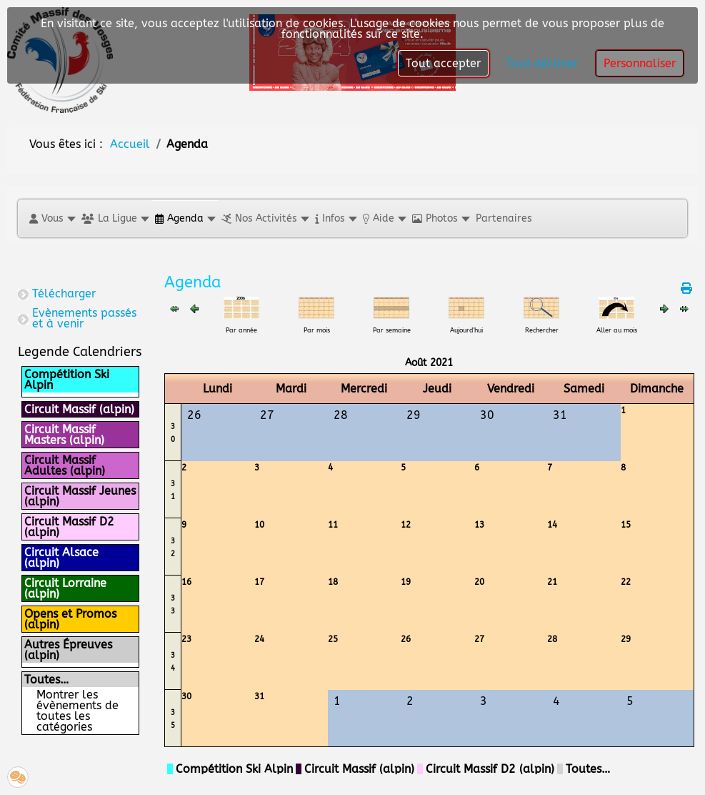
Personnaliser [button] (640, 63)
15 (626, 525)
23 (186, 639)
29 (626, 639)
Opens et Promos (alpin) (70, 619)
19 (406, 582)
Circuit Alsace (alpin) (61, 557)
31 (259, 696)
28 (552, 639)
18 (333, 582)
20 (479, 582)
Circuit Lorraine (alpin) (65, 588)
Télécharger (64, 293)
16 (186, 582)
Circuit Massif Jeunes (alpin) (80, 496)
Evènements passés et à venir (84, 318)
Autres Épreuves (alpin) (68, 650)
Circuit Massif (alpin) (79, 409)
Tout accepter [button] (443, 63)
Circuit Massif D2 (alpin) (69, 527)
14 (552, 525)
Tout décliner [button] (542, 63)
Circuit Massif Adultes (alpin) (64, 465)
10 (259, 525)
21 (552, 582)
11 (333, 525)
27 (479, 639)
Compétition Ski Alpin (66, 379)
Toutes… (46, 679)
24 (259, 639)
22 (626, 582)
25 (333, 639)
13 (479, 525)
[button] (52, 218)
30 (186, 696)
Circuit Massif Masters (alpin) (64, 434)
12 (406, 525)
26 (406, 639)
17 (259, 582)
